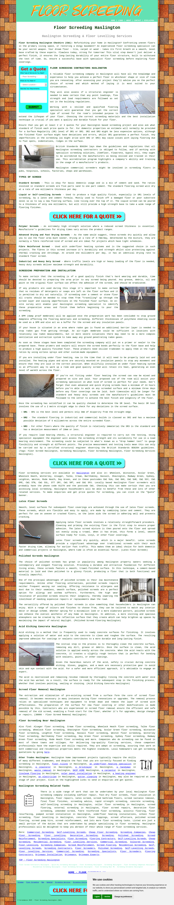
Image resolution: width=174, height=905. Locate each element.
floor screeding (112, 820)
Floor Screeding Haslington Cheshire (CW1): (46, 43)
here (46, 752)
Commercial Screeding (40, 832)
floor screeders (138, 482)
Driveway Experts (89, 854)
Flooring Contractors (102, 838)
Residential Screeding (47, 842)
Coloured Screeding (142, 842)
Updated (49, 882)
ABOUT (128, 20)
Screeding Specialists (51, 838)
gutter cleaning (87, 777)
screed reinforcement (68, 820)
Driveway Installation (48, 854)
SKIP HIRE (79, 770)
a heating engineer (124, 773)
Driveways (70, 854)
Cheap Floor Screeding (103, 832)
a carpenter (109, 770)
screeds (102, 583)
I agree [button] (97, 897)
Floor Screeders (85, 848)
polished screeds (50, 562)
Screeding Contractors (58, 848)
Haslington (82, 473)
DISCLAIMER (149, 20)
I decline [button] (107, 897)
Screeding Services (62, 882)
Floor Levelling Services (81, 842)
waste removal (42, 770)
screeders (91, 168)
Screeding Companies (133, 832)
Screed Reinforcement (81, 845)
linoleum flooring (30, 773)
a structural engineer (99, 92)
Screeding (108, 835)
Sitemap (21, 882)
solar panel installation (76, 773)
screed (65, 113)
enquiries (107, 780)
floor (113, 55)
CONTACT (137, 20)
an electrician (47, 777)
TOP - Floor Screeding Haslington (39, 860)
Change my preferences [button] (123, 897)
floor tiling (60, 764)
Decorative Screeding (84, 835)
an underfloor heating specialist (110, 764)
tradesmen (47, 761)
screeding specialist (137, 46)
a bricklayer (83, 767)
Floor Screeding (77, 838)
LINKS (120, 20)
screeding (115, 125)
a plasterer (43, 767)
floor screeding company (79, 74)
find (28, 726)
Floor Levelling (55, 835)
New (42, 882)
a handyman (124, 767)
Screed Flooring (106, 845)
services (35, 492)
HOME (113, 20)
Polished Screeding (130, 835)
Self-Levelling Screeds (71, 832)
